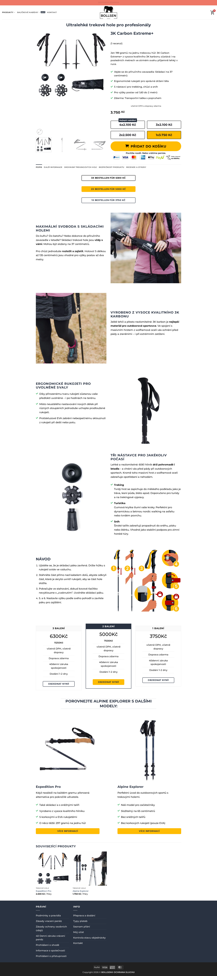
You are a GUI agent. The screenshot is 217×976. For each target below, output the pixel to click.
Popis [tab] (39, 167)
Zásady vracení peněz (49, 921)
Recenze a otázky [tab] (136, 167)
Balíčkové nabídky (28, 12)
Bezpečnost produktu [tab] (111, 167)
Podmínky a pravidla (48, 915)
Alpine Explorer (81, 891)
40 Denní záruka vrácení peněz (50, 937)
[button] (39, 132)
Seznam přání (81, 926)
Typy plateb (80, 921)
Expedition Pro (43, 891)
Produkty (8, 12)
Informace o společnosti (50, 950)
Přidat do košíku (148, 146)
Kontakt (52, 12)
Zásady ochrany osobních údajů (51, 928)
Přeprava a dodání (84, 915)
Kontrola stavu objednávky (89, 937)
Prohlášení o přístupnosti (51, 956)
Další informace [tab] (53, 167)
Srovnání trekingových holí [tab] (80, 167)
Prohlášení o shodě (47, 945)
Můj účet (78, 932)
